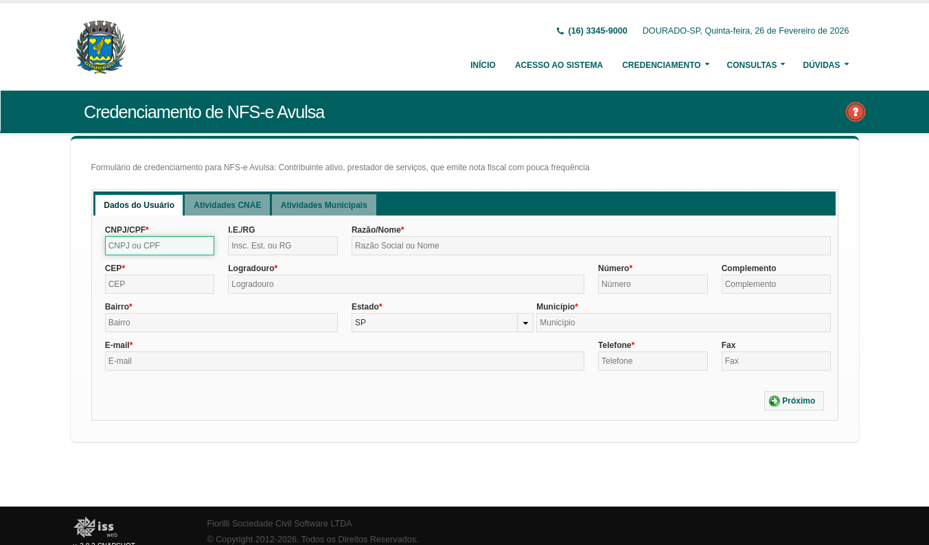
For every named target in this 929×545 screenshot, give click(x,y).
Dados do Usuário (139, 205)
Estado (365, 307)
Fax (729, 345)
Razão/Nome (376, 230)
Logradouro (251, 268)
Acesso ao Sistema (559, 65)
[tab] (139, 205)
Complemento (749, 268)
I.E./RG (241, 230)
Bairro (117, 307)
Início (483, 65)
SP (360, 322)
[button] (794, 400)
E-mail (117, 345)
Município (555, 307)
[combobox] (443, 322)
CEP (113, 268)
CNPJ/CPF (125, 230)
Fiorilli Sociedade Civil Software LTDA (279, 524)
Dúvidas (821, 65)
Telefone (614, 345)
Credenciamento (661, 65)
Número (613, 268)
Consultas (752, 65)
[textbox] (160, 245)
